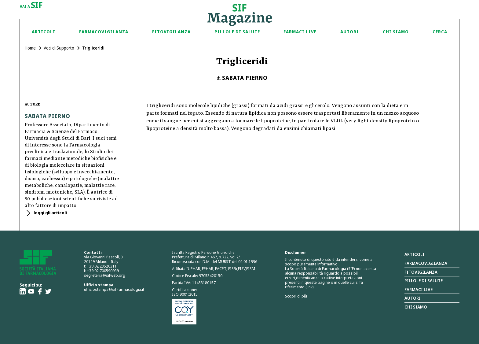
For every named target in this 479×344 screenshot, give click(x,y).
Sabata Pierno (245, 77)
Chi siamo (396, 32)
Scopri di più (296, 296)
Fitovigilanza (171, 32)
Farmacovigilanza (103, 32)
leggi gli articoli (50, 213)
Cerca (440, 32)
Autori (349, 32)
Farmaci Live (299, 32)
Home (30, 48)
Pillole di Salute (237, 32)
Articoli (43, 32)
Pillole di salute (423, 280)
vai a (31, 5)
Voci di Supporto (59, 48)
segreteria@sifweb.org (104, 275)
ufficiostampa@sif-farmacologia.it (114, 289)
